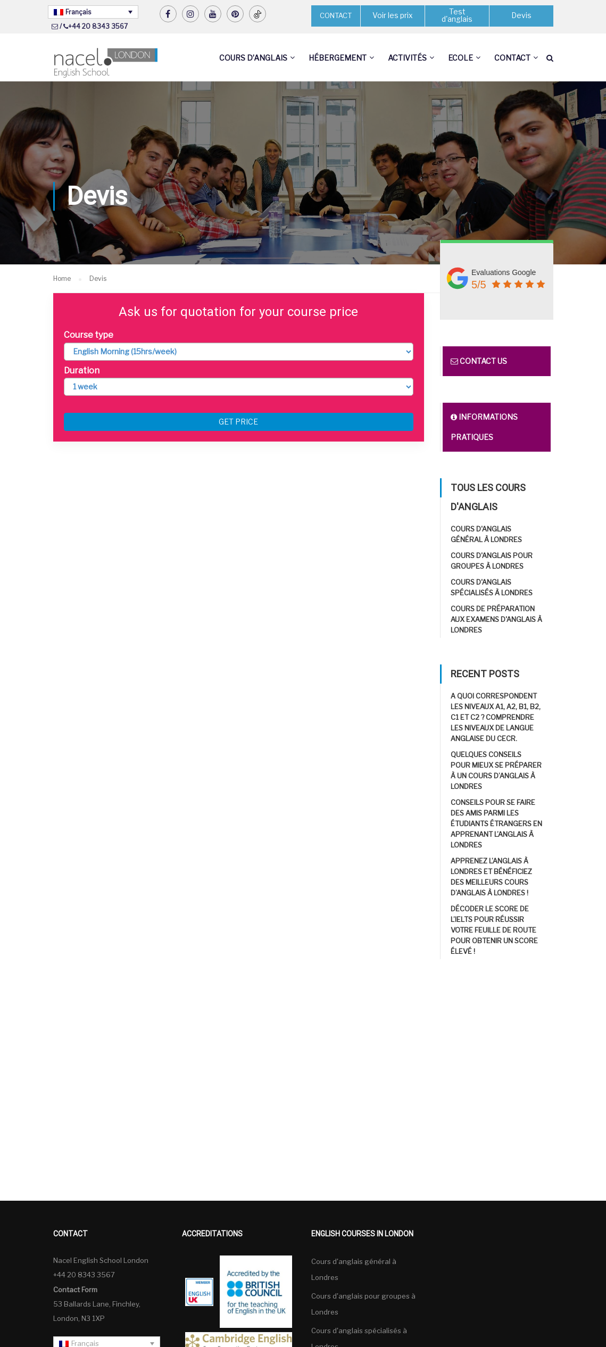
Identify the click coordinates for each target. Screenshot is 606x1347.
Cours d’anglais (253, 57)
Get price (238, 422)
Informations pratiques (484, 427)
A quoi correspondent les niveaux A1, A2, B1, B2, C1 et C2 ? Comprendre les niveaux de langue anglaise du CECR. (496, 717)
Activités (407, 57)
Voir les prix (392, 15)
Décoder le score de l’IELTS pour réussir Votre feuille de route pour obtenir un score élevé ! (494, 930)
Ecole (460, 57)
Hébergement (338, 57)
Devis (521, 15)
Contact (512, 57)
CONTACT (336, 15)
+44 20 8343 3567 (98, 26)
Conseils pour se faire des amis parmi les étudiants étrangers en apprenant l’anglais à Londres (496, 824)
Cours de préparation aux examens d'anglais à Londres (496, 620)
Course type (88, 335)
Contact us (479, 361)
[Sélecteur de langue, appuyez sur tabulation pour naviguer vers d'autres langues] (93, 12)
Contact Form (75, 1289)
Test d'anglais (457, 15)
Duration (81, 370)
